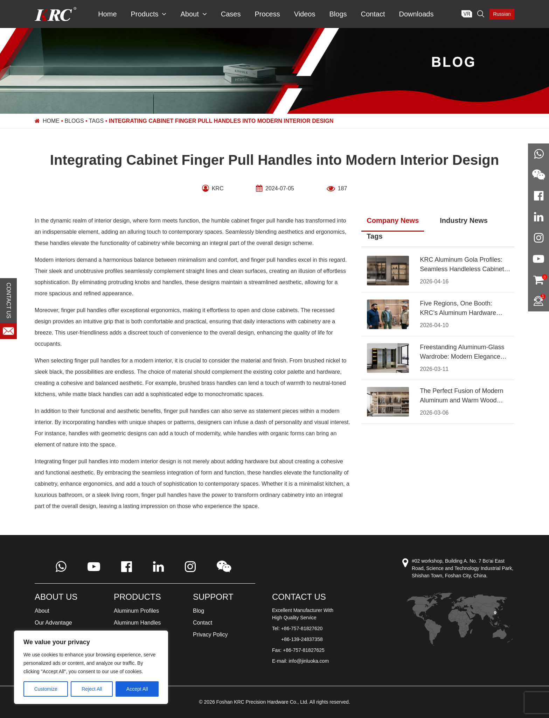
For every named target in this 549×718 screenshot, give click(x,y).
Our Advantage (53, 623)
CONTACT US (9, 301)
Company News (393, 220)
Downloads (416, 14)
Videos (304, 14)
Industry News (464, 220)
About (193, 14)
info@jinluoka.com (309, 661)
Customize (45, 689)
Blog (198, 611)
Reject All (92, 689)
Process (267, 14)
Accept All (137, 689)
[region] (91, 667)
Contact (373, 14)
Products (149, 14)
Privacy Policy (210, 635)
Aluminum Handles (137, 623)
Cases (231, 14)
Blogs (338, 14)
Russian (502, 14)
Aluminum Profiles (136, 611)
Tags (96, 121)
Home (107, 14)
